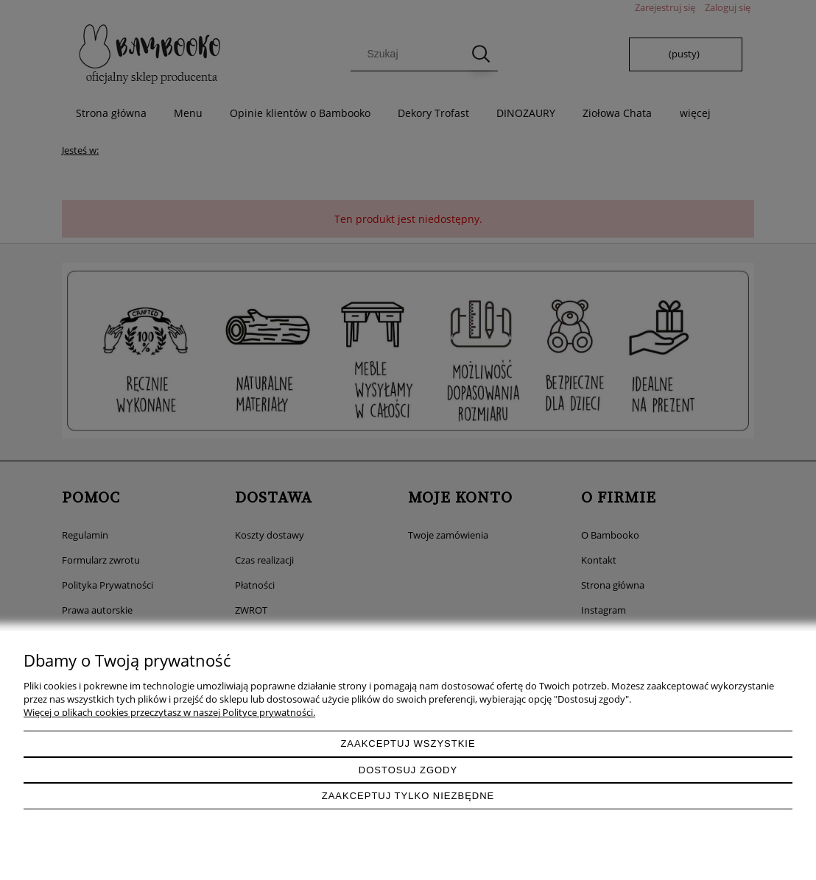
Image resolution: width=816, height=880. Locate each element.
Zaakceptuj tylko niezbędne (408, 795)
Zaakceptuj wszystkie (407, 743)
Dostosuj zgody (408, 770)
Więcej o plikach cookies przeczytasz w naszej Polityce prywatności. (169, 712)
